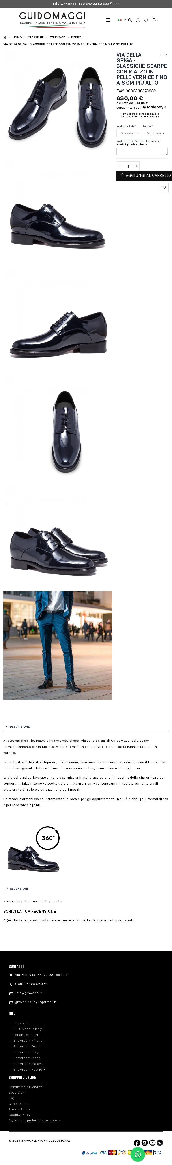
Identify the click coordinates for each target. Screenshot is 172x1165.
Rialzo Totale (126, 126)
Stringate (57, 37)
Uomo (17, 37)
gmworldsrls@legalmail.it (35, 1002)
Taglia (148, 126)
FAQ (11, 1098)
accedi (109, 920)
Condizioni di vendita (26, 1087)
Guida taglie (18, 1104)
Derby (76, 37)
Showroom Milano (27, 1040)
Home (5, 37)
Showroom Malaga (28, 1064)
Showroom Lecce (26, 1058)
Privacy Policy (19, 1109)
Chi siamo (21, 1023)
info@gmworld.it (28, 993)
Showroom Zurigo (27, 1046)
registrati (126, 920)
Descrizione (20, 727)
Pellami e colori (25, 1035)
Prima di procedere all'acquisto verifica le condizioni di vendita (140, 115)
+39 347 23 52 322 (94, 4)
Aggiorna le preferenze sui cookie (35, 1120)
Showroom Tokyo (26, 1052)
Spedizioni (17, 1092)
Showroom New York (29, 1069)
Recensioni (19, 889)
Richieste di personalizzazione (138, 141)
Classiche (36, 37)
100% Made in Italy (27, 1029)
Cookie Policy (19, 1115)
